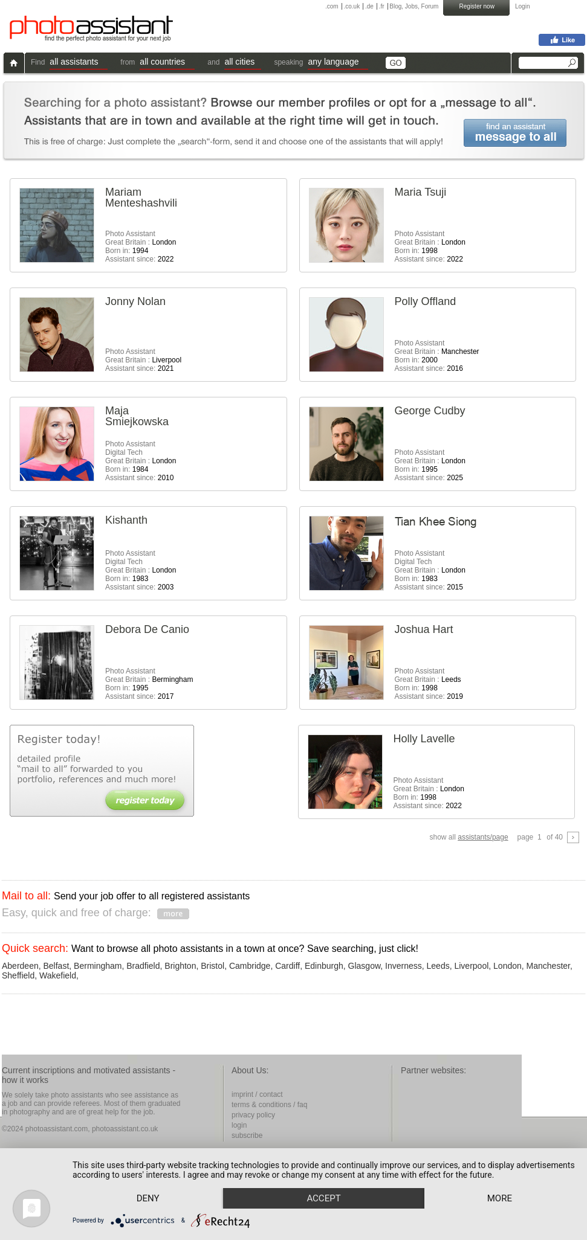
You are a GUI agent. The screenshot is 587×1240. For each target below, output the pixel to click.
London (507, 966)
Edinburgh (324, 966)
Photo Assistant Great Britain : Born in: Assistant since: (140, 246)
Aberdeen (20, 966)
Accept (323, 1198)
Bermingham (98, 966)
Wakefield (57, 975)
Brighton (180, 966)
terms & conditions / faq (269, 1104)
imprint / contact (257, 1094)
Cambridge (249, 966)
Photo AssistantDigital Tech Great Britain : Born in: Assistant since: (140, 461)
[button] (79, 63)
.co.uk (351, 6)
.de (369, 6)
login (239, 1125)
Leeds (438, 966)
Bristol (212, 966)
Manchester (548, 966)
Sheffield (18, 975)
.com (332, 6)
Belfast (57, 966)
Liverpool (471, 966)
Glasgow (364, 966)
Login (522, 6)
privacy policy (253, 1115)
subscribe (247, 1135)
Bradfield (143, 966)
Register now (477, 6)
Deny (148, 1198)
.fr (381, 6)
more (499, 1198)
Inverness (403, 966)
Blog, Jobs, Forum (413, 6)
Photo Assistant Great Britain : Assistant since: (143, 360)
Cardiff (287, 966)
